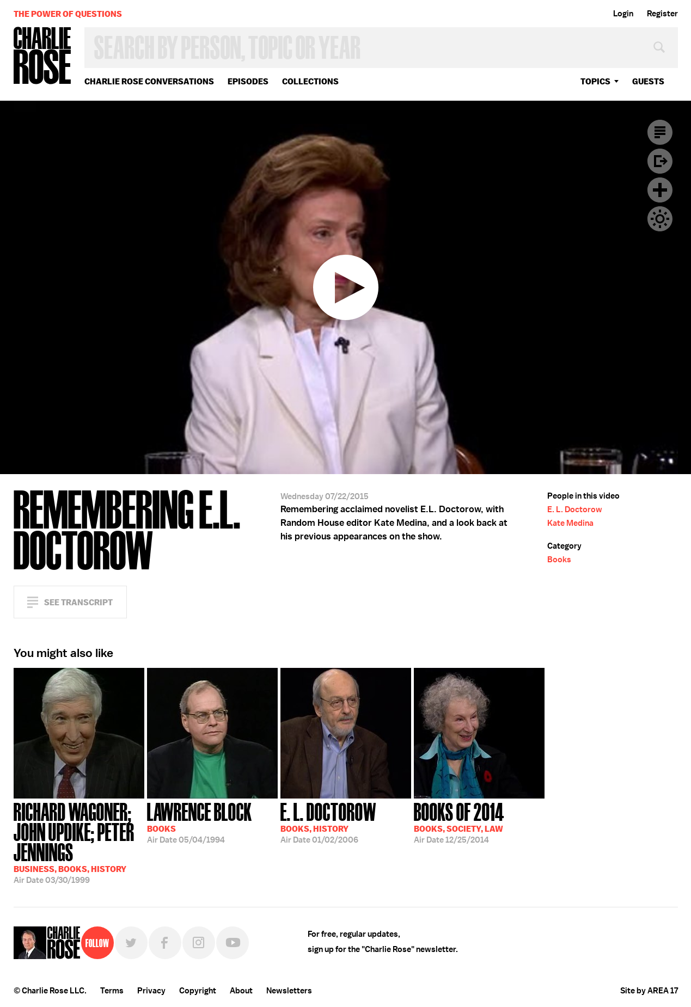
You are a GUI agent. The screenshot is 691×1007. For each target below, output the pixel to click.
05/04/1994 (199, 822)
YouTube (232, 942)
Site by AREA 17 (649, 990)
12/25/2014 (459, 822)
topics (595, 81)
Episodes (248, 81)
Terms (112, 990)
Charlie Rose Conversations (149, 81)
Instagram (198, 942)
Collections (310, 81)
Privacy (151, 990)
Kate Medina (570, 523)
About (241, 990)
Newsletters (289, 990)
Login (623, 13)
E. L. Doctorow (574, 509)
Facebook (165, 942)
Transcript (659, 132)
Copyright (197, 990)
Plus (659, 189)
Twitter (131, 942)
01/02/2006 (328, 822)
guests (648, 81)
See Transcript (78, 602)
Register (662, 13)
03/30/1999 (79, 842)
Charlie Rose (42, 56)
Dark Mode (659, 218)
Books (559, 559)
